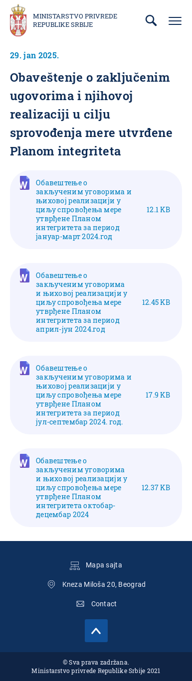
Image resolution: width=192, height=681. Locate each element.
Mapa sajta (104, 565)
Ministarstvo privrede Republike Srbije (75, 20)
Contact (104, 604)
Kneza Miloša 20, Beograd (104, 584)
